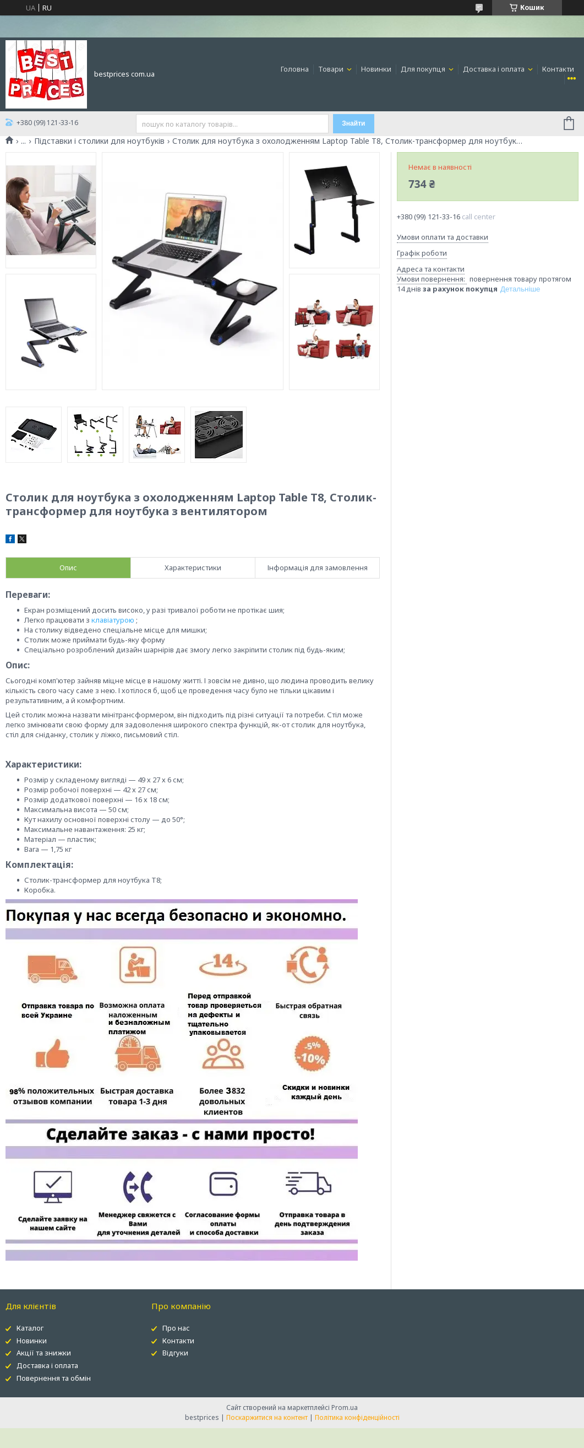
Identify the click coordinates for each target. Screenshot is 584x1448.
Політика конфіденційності (357, 1417)
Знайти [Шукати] (353, 123)
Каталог (30, 1328)
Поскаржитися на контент (267, 1417)
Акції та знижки (44, 1353)
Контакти (558, 69)
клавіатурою (112, 620)
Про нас (176, 1328)
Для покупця (424, 69)
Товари (331, 69)
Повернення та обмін (54, 1378)
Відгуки (175, 1353)
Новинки (376, 69)
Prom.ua (344, 1407)
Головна (295, 69)
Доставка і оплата (494, 69)
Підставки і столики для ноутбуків (99, 141)
